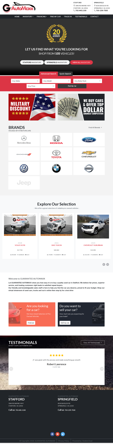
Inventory (27, 17)
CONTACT (94, 17)
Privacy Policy (63, 442)
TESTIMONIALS (81, 17)
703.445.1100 (80, 10)
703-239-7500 (102, 10)
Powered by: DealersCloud (82, 442)
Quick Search (65, 74)
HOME (16, 17)
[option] (19, 236)
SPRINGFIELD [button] (57, 62)
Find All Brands (95, 127)
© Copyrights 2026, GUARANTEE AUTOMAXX (37, 442)
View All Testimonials (92, 344)
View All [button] (81, 62)
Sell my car (65, 324)
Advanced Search (48, 74)
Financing (41, 17)
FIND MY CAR (55, 17)
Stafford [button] (32, 62)
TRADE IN (68, 17)
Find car (31, 324)
